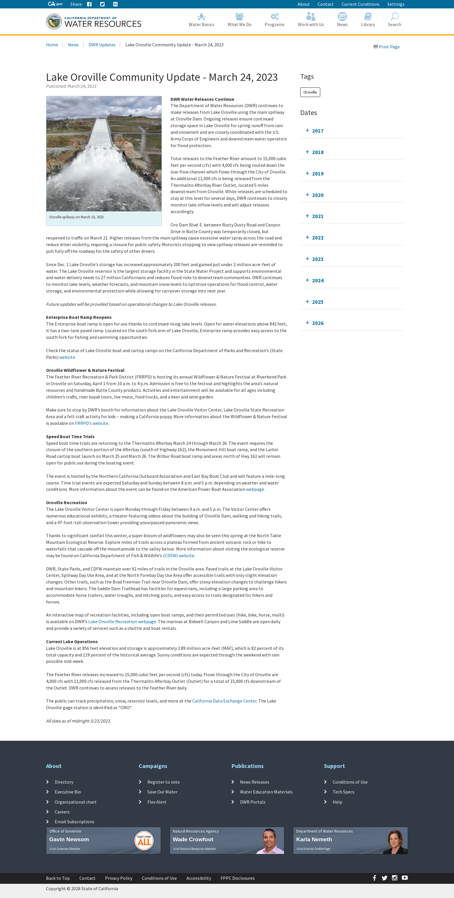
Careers (62, 812)
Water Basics (201, 19)
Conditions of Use (350, 782)
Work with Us (311, 19)
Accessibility (198, 878)
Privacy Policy (118, 878)
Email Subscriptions (74, 821)
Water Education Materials (266, 792)
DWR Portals (253, 801)
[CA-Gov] (55, 4)
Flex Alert (156, 801)
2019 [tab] (318, 173)
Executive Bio (68, 792)
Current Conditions (361, 4)
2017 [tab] (318, 130)
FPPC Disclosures (238, 878)
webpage (255, 489)
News (343, 19)
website (67, 357)
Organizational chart (76, 801)
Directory (64, 782)
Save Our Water (162, 792)
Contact (326, 4)
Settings (395, 4)
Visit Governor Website (65, 849)
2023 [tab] (318, 259)
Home (52, 44)
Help (337, 801)
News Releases (254, 782)
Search (395, 19)
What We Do (239, 19)
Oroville (310, 92)
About (304, 4)
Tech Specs (343, 792)
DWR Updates (102, 44)
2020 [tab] (318, 195)
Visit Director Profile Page (313, 849)
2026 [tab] (318, 323)
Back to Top (58, 878)
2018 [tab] (318, 152)
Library (368, 19)
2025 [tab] (318, 302)
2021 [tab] (318, 216)
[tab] (352, 130)
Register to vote (163, 782)
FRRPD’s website (91, 423)
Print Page (386, 47)
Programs (275, 19)
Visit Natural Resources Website (194, 849)
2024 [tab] (318, 280)
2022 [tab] (318, 237)
